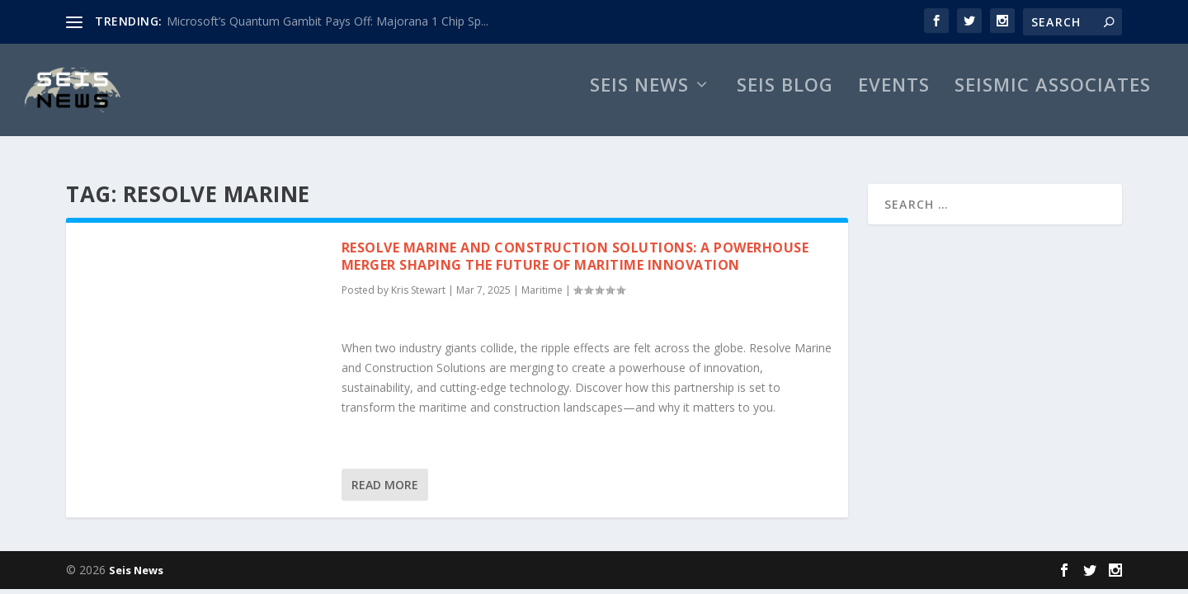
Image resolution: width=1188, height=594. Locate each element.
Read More (384, 486)
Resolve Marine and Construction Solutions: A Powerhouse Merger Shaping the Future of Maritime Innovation (575, 258)
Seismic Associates (1053, 103)
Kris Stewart (418, 292)
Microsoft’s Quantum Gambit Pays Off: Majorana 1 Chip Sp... (327, 21)
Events (894, 103)
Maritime (542, 292)
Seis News (639, 103)
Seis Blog (785, 103)
